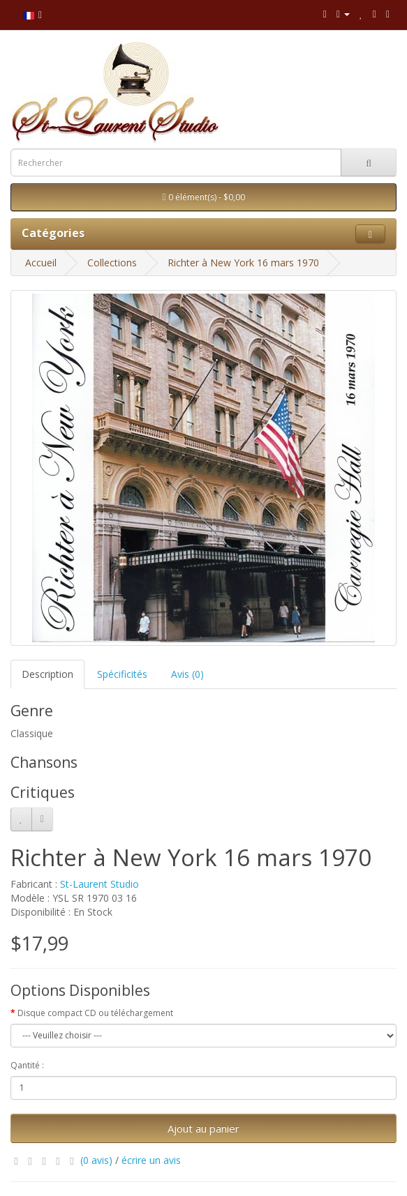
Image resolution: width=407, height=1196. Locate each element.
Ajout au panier (203, 1128)
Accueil (41, 262)
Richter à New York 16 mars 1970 (243, 262)
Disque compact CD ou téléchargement (95, 1013)
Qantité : (27, 1065)
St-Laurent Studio (99, 884)
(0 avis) (96, 1160)
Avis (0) (187, 674)
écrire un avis (151, 1160)
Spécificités (122, 674)
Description (47, 674)
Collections (112, 262)
